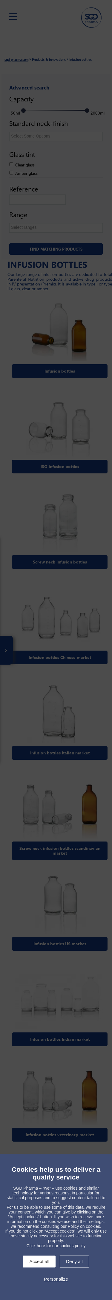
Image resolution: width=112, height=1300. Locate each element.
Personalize (56, 1279)
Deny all (74, 1261)
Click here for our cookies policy (56, 1245)
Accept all (39, 1261)
